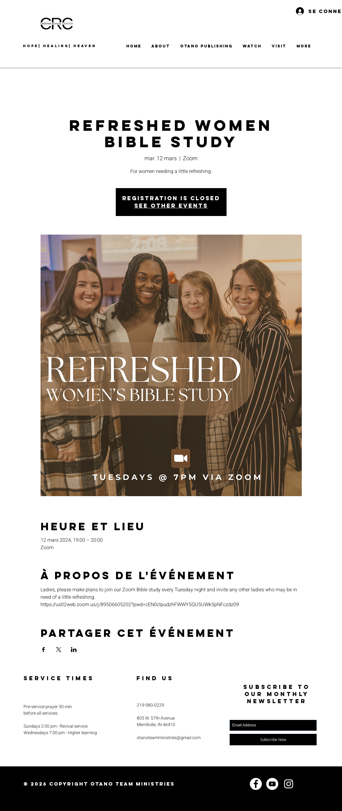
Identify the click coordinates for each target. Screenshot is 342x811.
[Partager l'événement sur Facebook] (43, 649)
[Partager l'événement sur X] (59, 649)
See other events (171, 205)
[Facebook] (256, 784)
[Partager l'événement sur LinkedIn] (74, 649)
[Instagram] (289, 784)
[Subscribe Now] (273, 739)
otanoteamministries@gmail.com (169, 737)
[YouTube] (272, 784)
